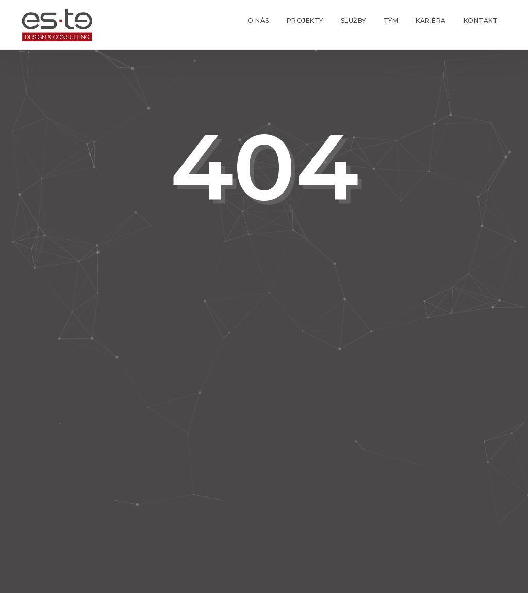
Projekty (305, 20)
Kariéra (431, 20)
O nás (258, 20)
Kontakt (481, 20)
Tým (391, 20)
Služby (353, 20)
